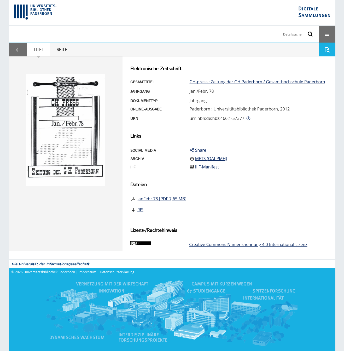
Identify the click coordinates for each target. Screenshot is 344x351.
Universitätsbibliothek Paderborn (49, 272)
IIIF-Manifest (207, 167)
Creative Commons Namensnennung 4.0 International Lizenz (248, 244)
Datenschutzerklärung (117, 272)
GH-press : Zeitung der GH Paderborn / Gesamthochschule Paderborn (257, 82)
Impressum (87, 272)
